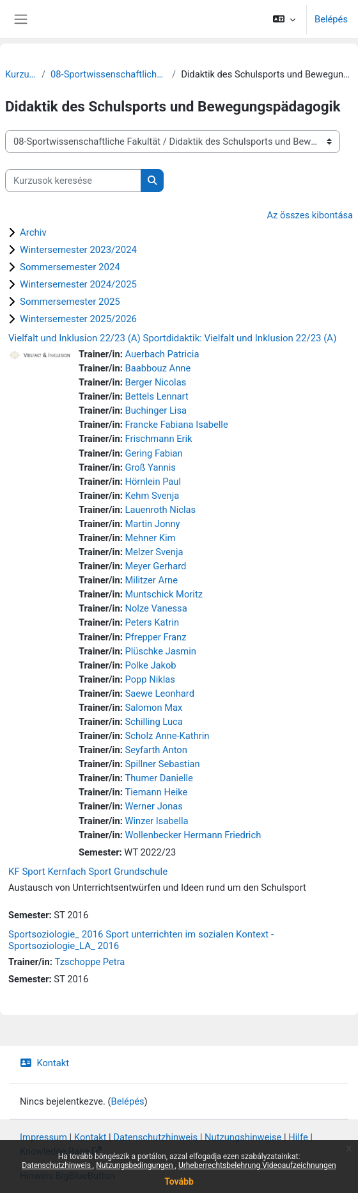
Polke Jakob (150, 665)
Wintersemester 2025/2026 (78, 319)
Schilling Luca (153, 721)
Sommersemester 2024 (70, 267)
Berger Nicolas (155, 382)
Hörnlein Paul (153, 481)
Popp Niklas (150, 679)
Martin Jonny (152, 524)
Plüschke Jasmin (160, 651)
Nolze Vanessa (156, 608)
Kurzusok (20, 74)
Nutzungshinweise (243, 1137)
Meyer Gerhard (155, 566)
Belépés (331, 19)
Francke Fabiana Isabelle (176, 424)
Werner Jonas (153, 806)
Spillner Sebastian (162, 764)
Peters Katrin (152, 622)
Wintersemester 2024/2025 (78, 284)
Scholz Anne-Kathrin (167, 736)
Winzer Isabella (156, 821)
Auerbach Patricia (162, 354)
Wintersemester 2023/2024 (78, 250)
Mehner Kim (150, 538)
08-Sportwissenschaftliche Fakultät (109, 74)
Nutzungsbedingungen (135, 1165)
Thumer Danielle (158, 778)
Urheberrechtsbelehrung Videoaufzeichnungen (257, 1165)
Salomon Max (153, 707)
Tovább (179, 1181)
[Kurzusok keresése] (73, 180)
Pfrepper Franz (155, 637)
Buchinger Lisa (156, 410)
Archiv (33, 232)
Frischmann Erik (158, 438)
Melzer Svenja (154, 552)
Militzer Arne (151, 580)
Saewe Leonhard (159, 693)
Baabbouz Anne (158, 368)
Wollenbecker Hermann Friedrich (193, 835)
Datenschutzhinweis (57, 1165)
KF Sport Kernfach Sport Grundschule (87, 871)
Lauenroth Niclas (160, 509)
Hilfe (297, 1137)
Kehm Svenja (152, 495)
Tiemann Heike (156, 792)
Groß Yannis (150, 467)
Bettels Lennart (156, 396)
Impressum (43, 1137)
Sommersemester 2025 (70, 301)
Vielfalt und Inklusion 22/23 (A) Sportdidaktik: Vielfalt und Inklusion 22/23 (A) (172, 338)
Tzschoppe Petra (89, 962)
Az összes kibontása (310, 215)
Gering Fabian (153, 453)
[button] (284, 19)
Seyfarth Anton (156, 750)
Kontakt (44, 1063)
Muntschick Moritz (164, 594)
